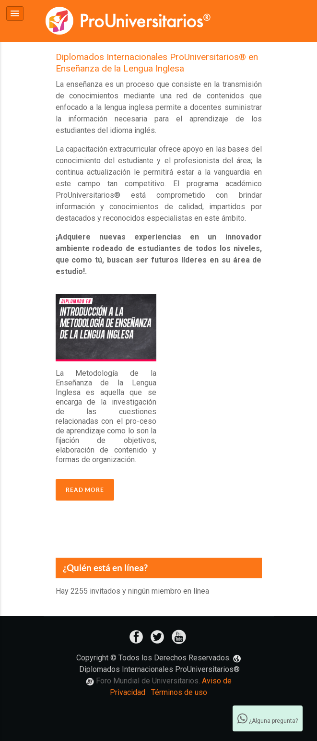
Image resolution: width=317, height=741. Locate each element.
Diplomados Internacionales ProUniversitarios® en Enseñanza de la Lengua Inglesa (157, 62)
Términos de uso (179, 691)
